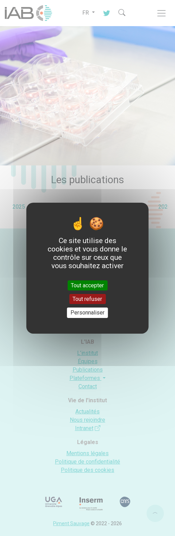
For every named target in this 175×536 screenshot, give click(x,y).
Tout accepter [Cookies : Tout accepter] (87, 285)
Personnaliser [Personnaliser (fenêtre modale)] (87, 312)
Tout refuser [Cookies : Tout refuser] (87, 299)
